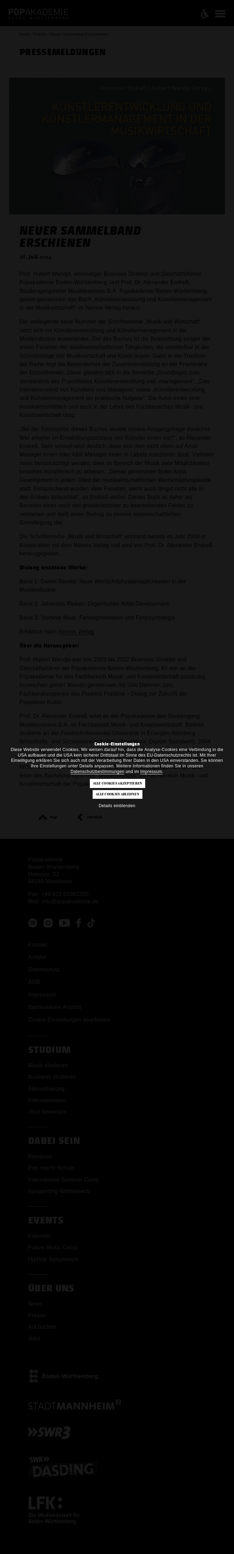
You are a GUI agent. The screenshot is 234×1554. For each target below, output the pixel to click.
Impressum (151, 771)
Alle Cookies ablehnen (117, 794)
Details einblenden (117, 805)
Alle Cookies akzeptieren (117, 783)
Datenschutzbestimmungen (98, 771)
